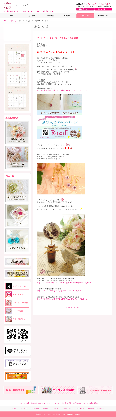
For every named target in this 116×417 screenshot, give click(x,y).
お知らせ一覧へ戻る (72, 307)
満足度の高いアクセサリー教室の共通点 (85, 403)
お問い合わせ (85, 9)
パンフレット (103, 9)
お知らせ (85, 16)
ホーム (12, 16)
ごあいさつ (31, 16)
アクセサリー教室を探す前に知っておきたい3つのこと (35, 403)
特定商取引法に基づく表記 (96, 408)
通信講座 (67, 16)
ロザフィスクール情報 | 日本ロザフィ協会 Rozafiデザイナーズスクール (64, 283)
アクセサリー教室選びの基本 (62, 403)
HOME (6, 21)
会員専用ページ (103, 16)
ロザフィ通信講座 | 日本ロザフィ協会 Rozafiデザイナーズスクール (62, 90)
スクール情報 (49, 16)
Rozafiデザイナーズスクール (46, 414)
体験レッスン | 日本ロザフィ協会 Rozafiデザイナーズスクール (61, 291)
